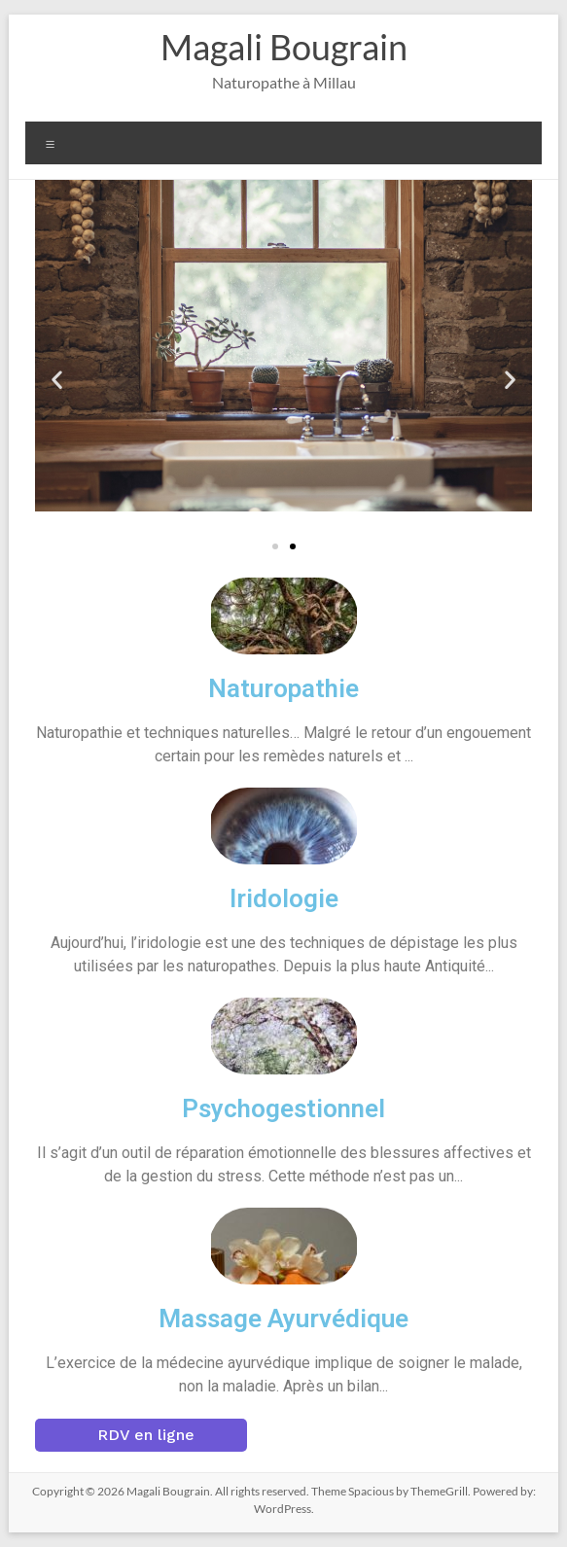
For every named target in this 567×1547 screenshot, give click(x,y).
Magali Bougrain (284, 46)
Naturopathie (283, 688)
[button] (57, 379)
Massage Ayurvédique (283, 1318)
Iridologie (284, 898)
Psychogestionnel (283, 1108)
